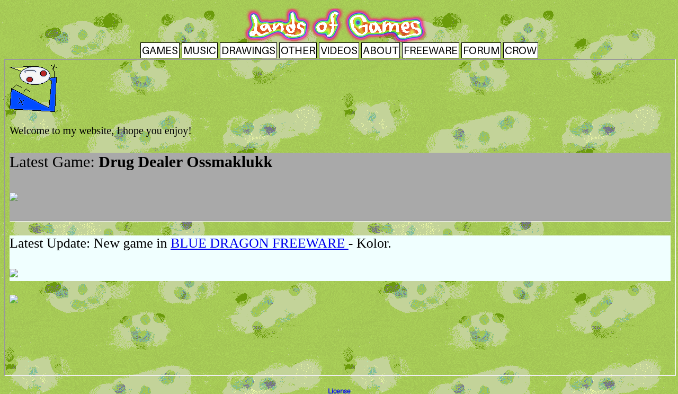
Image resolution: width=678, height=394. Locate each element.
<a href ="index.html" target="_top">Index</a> (340, 217)
